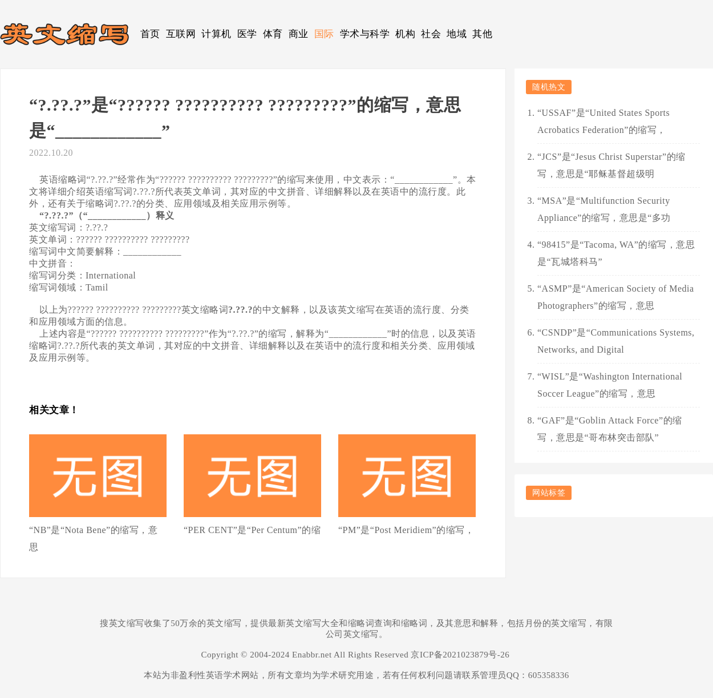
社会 (431, 34)
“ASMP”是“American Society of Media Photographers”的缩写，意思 (615, 297)
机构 (405, 34)
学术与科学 (365, 34)
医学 (247, 34)
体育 (273, 34)
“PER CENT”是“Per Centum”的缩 (252, 530)
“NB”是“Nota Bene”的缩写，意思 (93, 538)
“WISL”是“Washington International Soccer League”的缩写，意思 (609, 385)
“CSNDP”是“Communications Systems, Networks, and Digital (616, 341)
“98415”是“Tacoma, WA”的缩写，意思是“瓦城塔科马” (616, 253)
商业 (299, 34)
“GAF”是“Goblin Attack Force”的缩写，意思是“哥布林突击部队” (609, 428)
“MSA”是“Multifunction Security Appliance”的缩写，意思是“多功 (604, 209)
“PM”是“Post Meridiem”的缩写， (406, 530)
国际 (324, 34)
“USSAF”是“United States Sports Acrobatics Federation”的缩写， (603, 121)
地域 (457, 34)
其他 (482, 34)
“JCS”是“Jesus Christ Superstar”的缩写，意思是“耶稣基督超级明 (611, 165)
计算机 (216, 34)
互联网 (181, 34)
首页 (150, 34)
